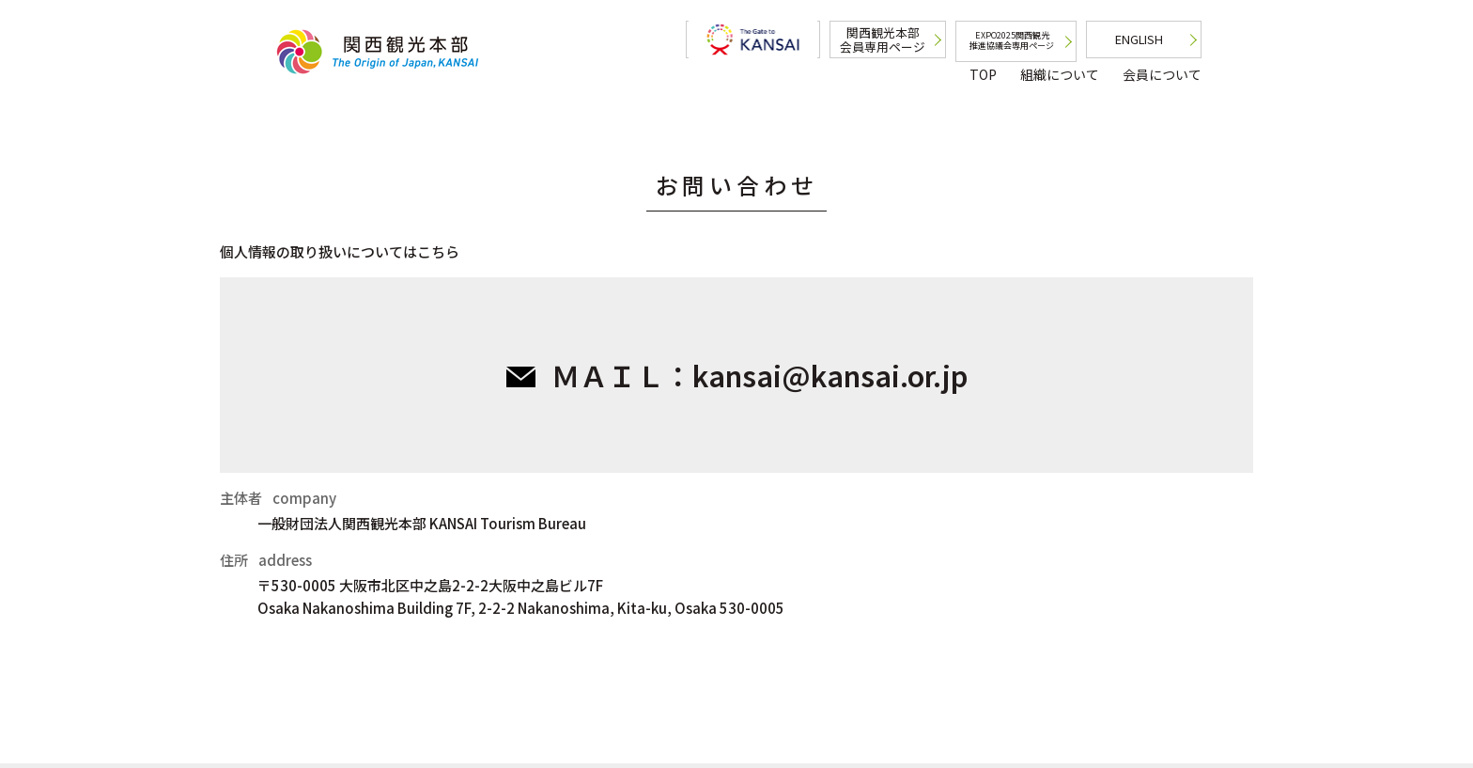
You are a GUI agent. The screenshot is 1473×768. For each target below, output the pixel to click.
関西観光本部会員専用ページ (885, 39)
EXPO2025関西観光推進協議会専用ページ (1013, 40)
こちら (438, 251)
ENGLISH (1139, 39)
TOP (983, 74)
